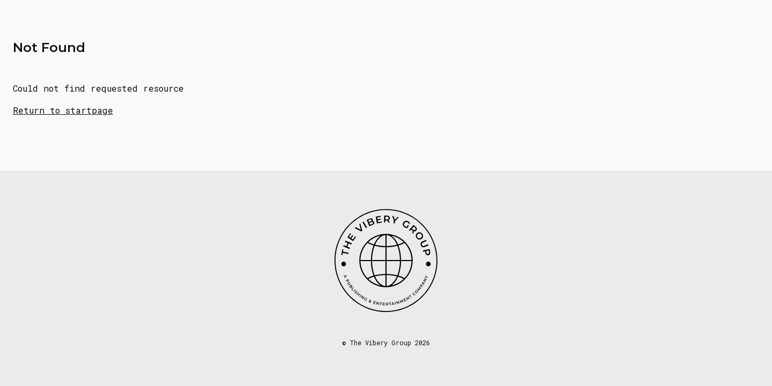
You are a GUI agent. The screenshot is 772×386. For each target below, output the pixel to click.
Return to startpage (63, 110)
